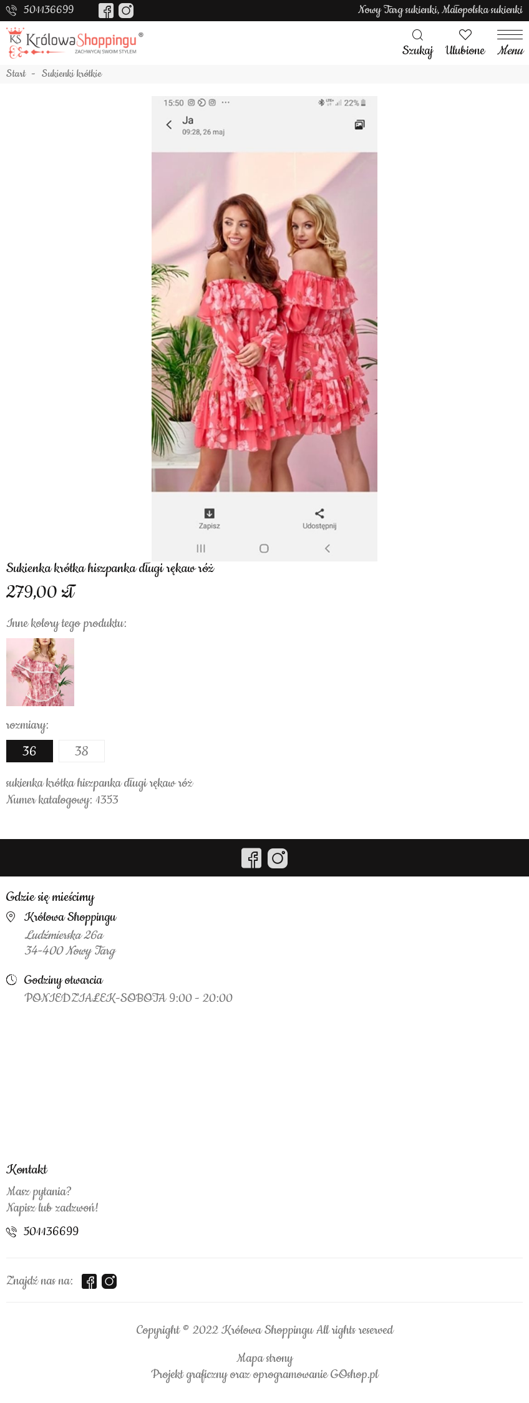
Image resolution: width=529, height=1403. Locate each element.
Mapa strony (264, 1359)
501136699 (49, 9)
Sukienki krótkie (72, 74)
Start (16, 74)
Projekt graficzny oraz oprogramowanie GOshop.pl (264, 1375)
